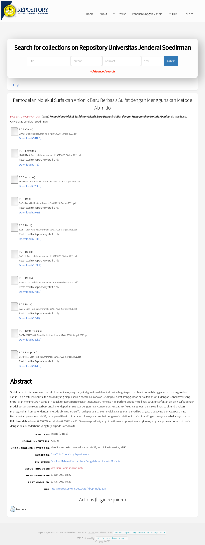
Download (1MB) (29, 164)
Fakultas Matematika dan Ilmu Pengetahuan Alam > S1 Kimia (85, 461)
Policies (188, 14)
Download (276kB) (30, 292)
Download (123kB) (30, 186)
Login (16, 85)
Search (171, 60)
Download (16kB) (29, 318)
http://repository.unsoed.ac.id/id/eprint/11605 (78, 488)
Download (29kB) (29, 212)
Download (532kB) (30, 366)
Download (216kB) (30, 239)
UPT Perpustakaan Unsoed (111, 538)
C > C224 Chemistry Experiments (70, 454)
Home (89, 14)
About (103, 14)
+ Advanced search (102, 71)
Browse (121, 14)
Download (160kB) (30, 339)
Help (175, 14)
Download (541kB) (30, 138)
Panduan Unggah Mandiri (147, 14)
